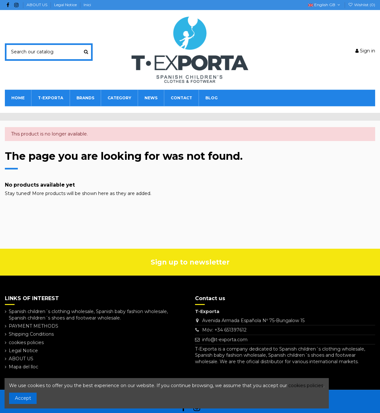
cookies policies (26, 342)
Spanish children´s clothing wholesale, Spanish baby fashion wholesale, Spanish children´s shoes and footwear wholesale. (88, 315)
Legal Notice (66, 4)
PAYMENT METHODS (33, 326)
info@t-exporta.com (225, 339)
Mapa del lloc (23, 367)
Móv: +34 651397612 (224, 330)
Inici (87, 4)
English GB (324, 4)
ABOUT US (37, 4)
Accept (23, 398)
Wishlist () (361, 4)
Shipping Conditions (31, 334)
